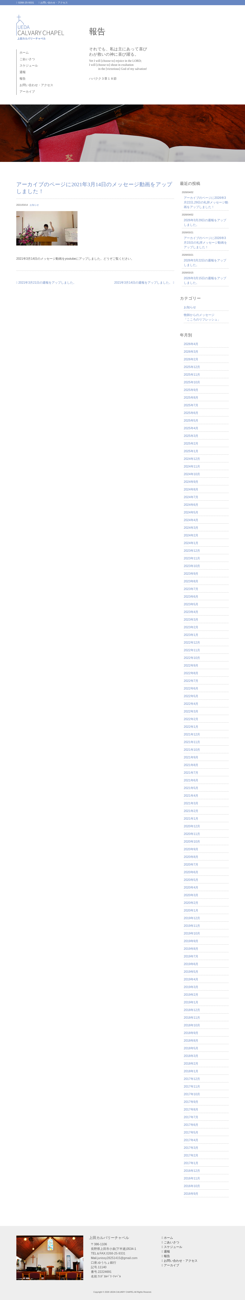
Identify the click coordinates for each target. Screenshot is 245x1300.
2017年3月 (191, 1147)
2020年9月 (191, 849)
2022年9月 (191, 665)
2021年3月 (191, 803)
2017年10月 (192, 1094)
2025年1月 (191, 451)
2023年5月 (191, 604)
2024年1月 (191, 543)
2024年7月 (191, 497)
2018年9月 (191, 1033)
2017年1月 (191, 1163)
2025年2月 (191, 443)
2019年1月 (191, 1002)
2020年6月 (191, 872)
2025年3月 (191, 435)
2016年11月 (192, 1178)
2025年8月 (191, 397)
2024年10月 (192, 474)
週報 (23, 72)
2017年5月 (191, 1132)
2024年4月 (191, 520)
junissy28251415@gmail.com (117, 1258)
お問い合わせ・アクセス (53, 2)
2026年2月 (191, 359)
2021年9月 (191, 757)
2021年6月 (191, 780)
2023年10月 (192, 566)
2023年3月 (191, 619)
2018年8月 (191, 1040)
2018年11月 (192, 1017)
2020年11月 (192, 834)
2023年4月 (191, 612)
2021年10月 (192, 749)
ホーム (24, 52)
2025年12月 (192, 367)
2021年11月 (192, 742)
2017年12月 (192, 1078)
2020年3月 (191, 895)
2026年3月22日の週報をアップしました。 (205, 263)
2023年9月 (191, 573)
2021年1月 (191, 818)
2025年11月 (192, 374)
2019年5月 (191, 971)
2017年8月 (191, 1109)
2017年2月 (191, 1155)
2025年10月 (192, 382)
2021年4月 (191, 795)
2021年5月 (191, 788)
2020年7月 (191, 864)
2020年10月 (192, 841)
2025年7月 (191, 405)
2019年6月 (191, 964)
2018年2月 (191, 1063)
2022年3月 (191, 711)
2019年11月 (192, 925)
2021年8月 (191, 765)
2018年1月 (191, 1071)
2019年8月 (191, 948)
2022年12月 (192, 642)
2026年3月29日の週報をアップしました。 (205, 222)
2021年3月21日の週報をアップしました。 (46, 282)
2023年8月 (191, 581)
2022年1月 (191, 726)
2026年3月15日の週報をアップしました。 (205, 280)
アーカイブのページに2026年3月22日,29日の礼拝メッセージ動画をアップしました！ (206, 202)
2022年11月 (192, 650)
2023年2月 (191, 627)
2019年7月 (191, 956)
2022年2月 (191, 719)
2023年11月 (192, 558)
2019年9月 (191, 941)
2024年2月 (191, 535)
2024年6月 (191, 504)
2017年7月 (191, 1117)
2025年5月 (191, 420)
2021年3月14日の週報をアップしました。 (144, 282)
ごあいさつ (27, 59)
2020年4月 (191, 887)
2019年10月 (192, 933)
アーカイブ (27, 91)
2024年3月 (191, 527)
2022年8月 (191, 673)
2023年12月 (192, 550)
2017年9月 (191, 1101)
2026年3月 (191, 351)
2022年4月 (191, 703)
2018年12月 (192, 1010)
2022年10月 (192, 657)
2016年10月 (192, 1186)
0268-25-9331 (25, 2)
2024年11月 (192, 466)
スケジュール (29, 65)
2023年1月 (191, 635)
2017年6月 (191, 1124)
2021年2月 (191, 811)
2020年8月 (191, 857)
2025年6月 (191, 413)
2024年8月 (191, 489)
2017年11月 (192, 1086)
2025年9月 (191, 390)
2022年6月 (191, 688)
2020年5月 (191, 879)
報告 (23, 78)
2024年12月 (192, 458)
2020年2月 (191, 902)
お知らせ (34, 205)
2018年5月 (191, 1048)
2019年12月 (192, 918)
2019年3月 (191, 987)
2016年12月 (192, 1170)
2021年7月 (191, 772)
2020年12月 (192, 826)
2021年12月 (192, 734)
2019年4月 (191, 979)
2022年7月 (191, 680)
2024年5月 (191, 512)
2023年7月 (191, 589)
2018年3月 (191, 1056)
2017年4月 (191, 1140)
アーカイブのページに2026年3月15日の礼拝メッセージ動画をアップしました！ (205, 242)
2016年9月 (191, 1193)
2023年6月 (191, 596)
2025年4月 (191, 428)
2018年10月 (192, 1025)
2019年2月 (191, 994)
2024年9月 (191, 481)
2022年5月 (191, 696)
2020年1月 (191, 910)
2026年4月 (191, 344)
